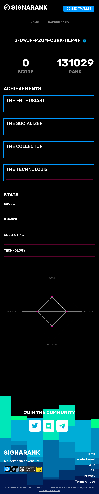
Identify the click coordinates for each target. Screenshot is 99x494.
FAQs (91, 465)
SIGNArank (28, 7)
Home (34, 22)
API (92, 470)
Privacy (89, 476)
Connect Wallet (79, 8)
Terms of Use (85, 481)
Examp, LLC (41, 487)
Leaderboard (57, 22)
